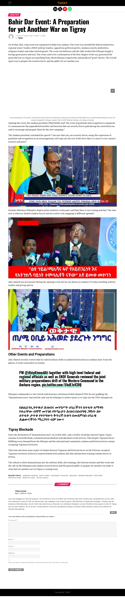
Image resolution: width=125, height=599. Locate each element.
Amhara (73, 475)
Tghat (20, 38)
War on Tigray (29, 478)
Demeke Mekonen (86, 475)
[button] (10, 3)
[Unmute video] (62, 176)
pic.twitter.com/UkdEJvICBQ (61, 384)
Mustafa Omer (15, 478)
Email (11, 549)
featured (98, 475)
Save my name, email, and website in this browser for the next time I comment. (38, 565)
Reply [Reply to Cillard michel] (113, 512)
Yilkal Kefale (42, 478)
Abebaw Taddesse (30, 475)
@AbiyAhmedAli (36, 372)
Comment (12, 520)
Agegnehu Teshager (60, 475)
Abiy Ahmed (44, 475)
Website (11, 556)
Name (11, 542)
